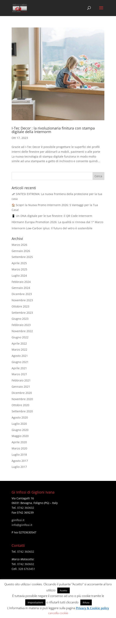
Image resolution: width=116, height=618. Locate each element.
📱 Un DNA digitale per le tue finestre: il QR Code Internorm (52, 216)
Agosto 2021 (20, 356)
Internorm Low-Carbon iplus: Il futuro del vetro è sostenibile (52, 228)
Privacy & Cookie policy (92, 608)
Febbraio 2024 (21, 282)
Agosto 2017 (20, 461)
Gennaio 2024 (21, 288)
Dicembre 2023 (22, 294)
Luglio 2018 (19, 454)
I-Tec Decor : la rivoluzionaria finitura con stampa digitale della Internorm (53, 130)
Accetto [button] (63, 590)
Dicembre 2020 (22, 393)
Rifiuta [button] (86, 602)
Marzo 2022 (19, 349)
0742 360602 (25, 508)
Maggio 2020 (20, 436)
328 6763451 (26, 569)
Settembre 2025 (22, 257)
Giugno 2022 (20, 337)
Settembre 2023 (22, 313)
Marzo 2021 (19, 374)
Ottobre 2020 (20, 405)
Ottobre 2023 (20, 306)
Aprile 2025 (19, 263)
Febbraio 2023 (21, 325)
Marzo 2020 (19, 448)
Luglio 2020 (19, 424)
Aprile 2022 (19, 343)
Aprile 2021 (19, 368)
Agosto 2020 (20, 417)
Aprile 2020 (19, 442)
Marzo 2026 (19, 245)
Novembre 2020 (22, 399)
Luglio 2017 (19, 467)
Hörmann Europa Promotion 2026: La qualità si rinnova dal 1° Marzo (57, 222)
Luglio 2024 (19, 275)
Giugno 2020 (20, 430)
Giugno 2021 (20, 362)
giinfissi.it (18, 520)
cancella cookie (58, 613)
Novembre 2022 (22, 331)
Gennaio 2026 (21, 251)
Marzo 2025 (19, 269)
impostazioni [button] (35, 602)
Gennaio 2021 (21, 386)
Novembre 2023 (22, 300)
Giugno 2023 (20, 319)
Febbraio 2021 (21, 380)
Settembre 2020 (22, 411)
